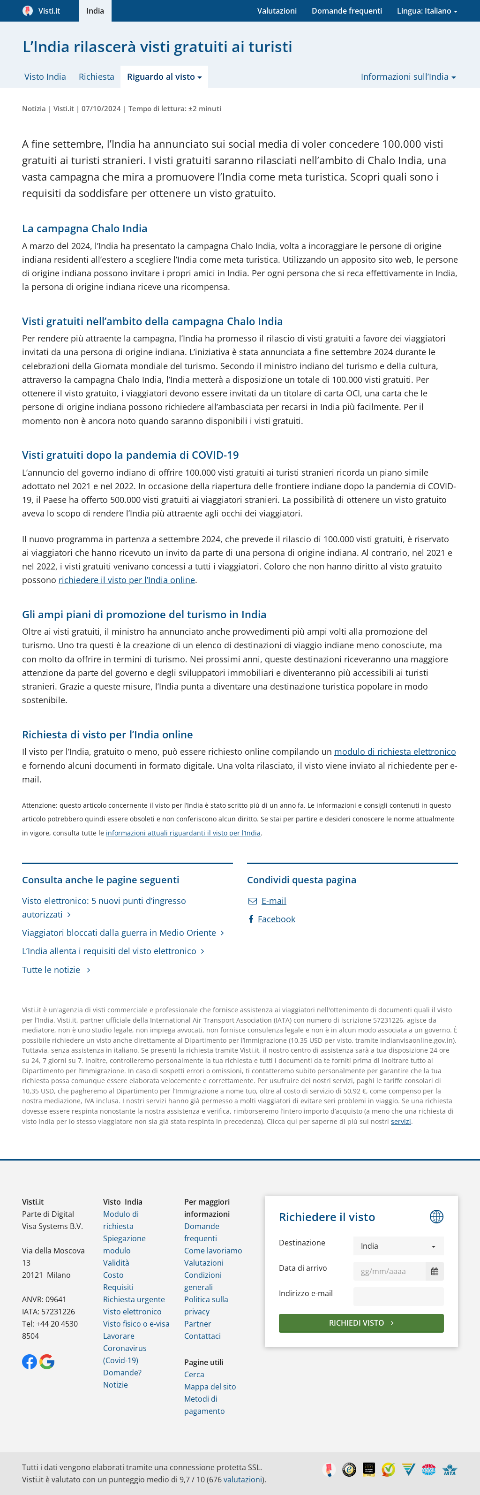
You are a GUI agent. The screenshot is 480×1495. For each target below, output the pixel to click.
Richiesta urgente (134, 1299)
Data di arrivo (303, 1268)
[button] (398, 1246)
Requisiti (118, 1287)
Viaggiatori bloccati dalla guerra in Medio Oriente (119, 932)
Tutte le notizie (52, 969)
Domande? (122, 1372)
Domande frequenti (347, 11)
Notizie (115, 1385)
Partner (197, 1324)
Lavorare (119, 1336)
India (95, 11)
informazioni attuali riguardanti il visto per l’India (183, 832)
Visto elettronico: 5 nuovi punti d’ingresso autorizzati (104, 907)
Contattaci (202, 1336)
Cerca (194, 1374)
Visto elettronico (132, 1311)
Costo (113, 1275)
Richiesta (96, 76)
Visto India (45, 76)
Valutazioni (277, 11)
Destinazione (302, 1242)
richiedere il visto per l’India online (127, 579)
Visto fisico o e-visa (136, 1324)
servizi (401, 1121)
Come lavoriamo (213, 1250)
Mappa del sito (210, 1386)
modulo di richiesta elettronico (395, 751)
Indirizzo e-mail (306, 1293)
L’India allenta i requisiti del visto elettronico (109, 950)
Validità (116, 1263)
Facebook (271, 919)
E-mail (267, 900)
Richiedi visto (357, 1323)
